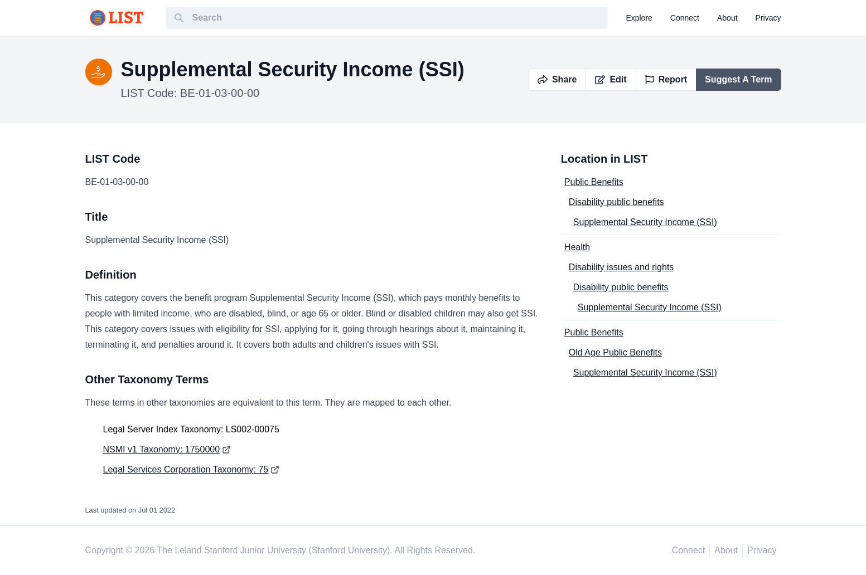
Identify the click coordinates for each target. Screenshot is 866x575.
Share (557, 79)
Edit (610, 79)
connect (684, 17)
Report (666, 79)
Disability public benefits (616, 202)
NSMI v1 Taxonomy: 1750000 (161, 449)
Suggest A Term (738, 79)
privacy (768, 17)
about (727, 17)
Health (577, 247)
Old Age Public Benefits (615, 352)
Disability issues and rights (621, 267)
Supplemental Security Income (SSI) (645, 222)
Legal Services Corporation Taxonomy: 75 (186, 469)
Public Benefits (593, 182)
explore (639, 17)
